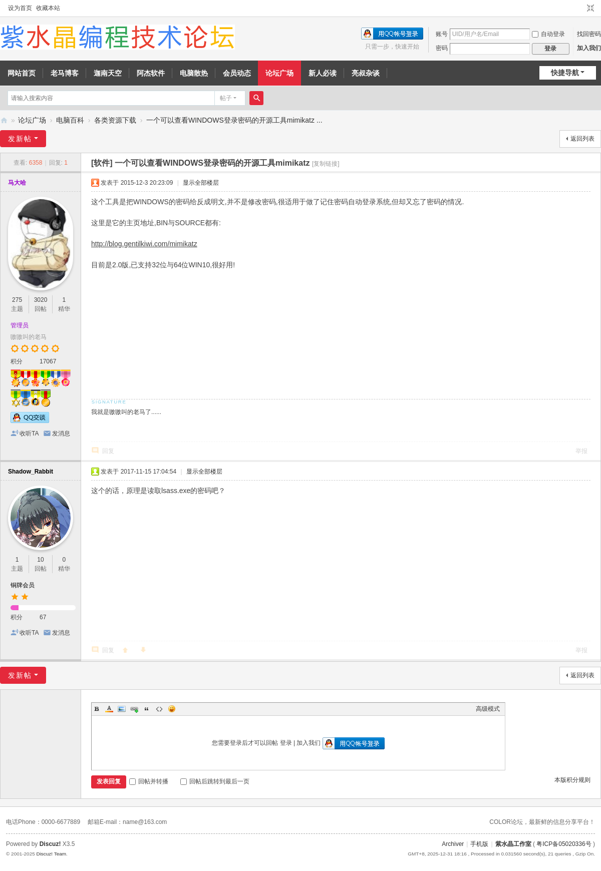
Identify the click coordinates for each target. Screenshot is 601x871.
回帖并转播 (148, 781)
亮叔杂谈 (366, 73)
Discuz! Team (51, 853)
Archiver (453, 843)
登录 (286, 742)
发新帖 (20, 139)
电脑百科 (70, 120)
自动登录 (548, 34)
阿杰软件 (151, 73)
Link (134, 709)
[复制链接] (326, 163)
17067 (48, 361)
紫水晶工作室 (513, 843)
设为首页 (20, 8)
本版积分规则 (572, 779)
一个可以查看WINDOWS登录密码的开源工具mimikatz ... (234, 120)
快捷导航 (565, 73)
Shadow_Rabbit (30, 471)
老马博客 (65, 73)
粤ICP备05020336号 (563, 843)
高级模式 (488, 708)
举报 (581, 451)
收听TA (29, 433)
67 (43, 617)
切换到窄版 (590, 8)
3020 (41, 299)
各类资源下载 (115, 120)
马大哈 (17, 182)
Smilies (172, 709)
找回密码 (589, 34)
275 (17, 299)
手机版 (479, 843)
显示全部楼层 (201, 182)
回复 (108, 451)
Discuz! (50, 843)
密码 (442, 48)
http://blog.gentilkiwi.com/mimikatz (144, 244)
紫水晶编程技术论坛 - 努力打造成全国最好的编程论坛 (4, 120)
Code (159, 709)
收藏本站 (48, 8)
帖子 (226, 98)
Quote (147, 709)
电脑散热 (194, 73)
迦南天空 (108, 73)
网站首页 (22, 73)
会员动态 (237, 73)
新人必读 (323, 73)
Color (109, 709)
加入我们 (589, 48)
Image (122, 709)
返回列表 (582, 138)
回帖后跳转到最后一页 (214, 781)
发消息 (61, 433)
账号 (442, 34)
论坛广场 (279, 73)
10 (40, 559)
